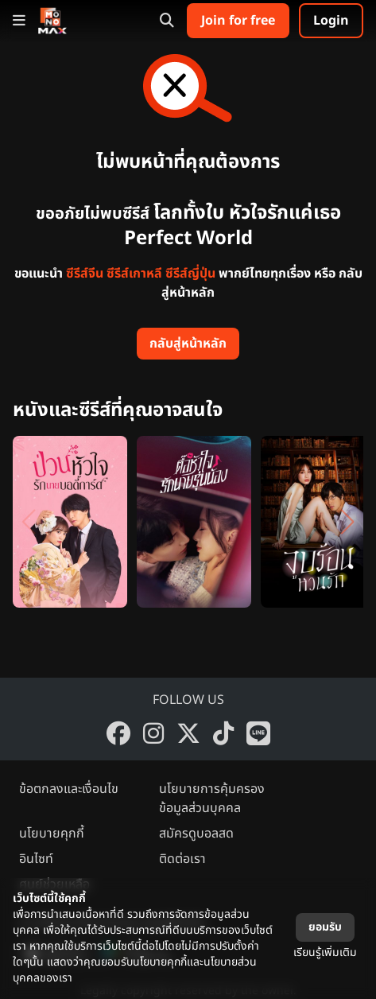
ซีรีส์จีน (84, 273)
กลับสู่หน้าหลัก (188, 343)
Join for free (238, 20)
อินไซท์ (36, 859)
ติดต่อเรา (182, 859)
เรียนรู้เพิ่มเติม (325, 952)
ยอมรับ (325, 927)
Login (331, 20)
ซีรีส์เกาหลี (134, 273)
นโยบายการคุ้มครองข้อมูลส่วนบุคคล (212, 798)
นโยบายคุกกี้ (51, 833)
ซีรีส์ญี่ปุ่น (190, 273)
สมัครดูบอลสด (196, 833)
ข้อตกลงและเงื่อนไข (68, 789)
